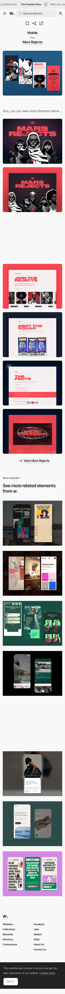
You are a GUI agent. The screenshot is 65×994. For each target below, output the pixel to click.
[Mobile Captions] (32, 623)
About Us (39, 944)
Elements (8, 934)
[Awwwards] (12, 13)
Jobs (36, 929)
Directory (8, 939)
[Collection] (32, 286)
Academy (39, 924)
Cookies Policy (47, 973)
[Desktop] (32, 141)
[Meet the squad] (32, 334)
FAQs (37, 939)
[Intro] (32, 189)
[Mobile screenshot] (32, 523)
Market (38, 934)
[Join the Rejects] (32, 431)
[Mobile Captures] (32, 823)
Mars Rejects (32, 42)
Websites (8, 924)
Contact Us (40, 949)
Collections (9, 929)
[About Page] (32, 673)
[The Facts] (32, 383)
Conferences (10, 944)
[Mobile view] (32, 573)
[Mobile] (32, 723)
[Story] (32, 238)
